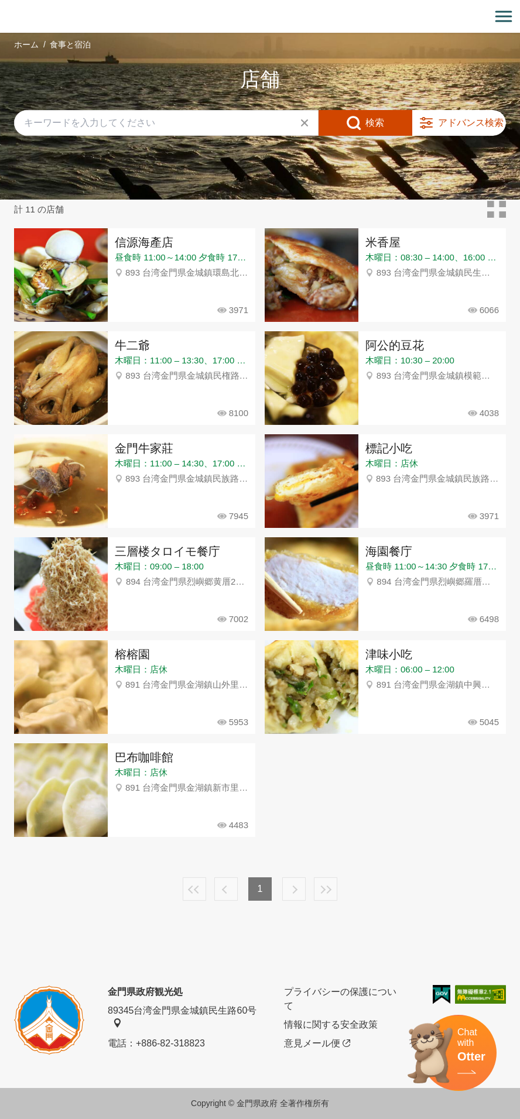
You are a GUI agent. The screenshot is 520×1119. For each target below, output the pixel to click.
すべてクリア (304, 123)
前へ (226, 889)
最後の (325, 889)
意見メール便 (317, 1043)
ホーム (26, 44)
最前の (194, 889)
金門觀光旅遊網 (260, 17)
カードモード (496, 209)
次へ (294, 889)
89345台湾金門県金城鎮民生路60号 (182, 1016)
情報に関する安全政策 (331, 1024)
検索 (374, 123)
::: (4, 7)
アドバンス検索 (471, 123)
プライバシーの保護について (340, 999)
